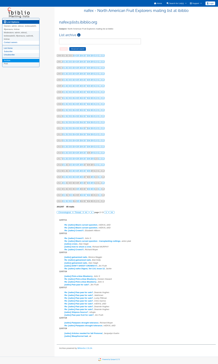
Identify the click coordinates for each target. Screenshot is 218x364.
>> (112, 212)
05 (78, 55)
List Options (11, 22)
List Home (8, 48)
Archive (7, 60)
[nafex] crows (71, 244)
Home (158, 3)
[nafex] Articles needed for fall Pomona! (83, 333)
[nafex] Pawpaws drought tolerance (81, 323)
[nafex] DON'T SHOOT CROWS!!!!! (80, 266)
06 (82, 55)
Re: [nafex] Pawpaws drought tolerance (83, 325)
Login (210, 3)
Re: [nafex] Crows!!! (74, 230)
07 (85, 55)
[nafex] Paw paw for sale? (76, 285)
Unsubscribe (9, 55)
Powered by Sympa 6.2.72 (111, 359)
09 (93, 55)
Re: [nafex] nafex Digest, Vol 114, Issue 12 (84, 268)
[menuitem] (158, 3)
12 (103, 55)
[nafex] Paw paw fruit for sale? (79, 315)
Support (194, 3)
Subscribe (8, 51)
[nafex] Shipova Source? (76, 312)
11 (100, 55)
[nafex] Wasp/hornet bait (76, 336)
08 (89, 55)
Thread (78, 212)
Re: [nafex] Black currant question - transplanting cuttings (92, 241)
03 (71, 62)
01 (64, 62)
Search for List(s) (175, 3)
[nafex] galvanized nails (75, 257)
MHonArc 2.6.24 (84, 348)
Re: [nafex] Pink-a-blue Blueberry (80, 279)
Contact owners (10, 42)
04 (75, 55)
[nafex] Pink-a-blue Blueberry (78, 276)
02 (68, 62)
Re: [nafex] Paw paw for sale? (78, 292)
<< (86, 212)
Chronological (64, 212)
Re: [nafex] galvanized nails (77, 260)
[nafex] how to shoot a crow (77, 247)
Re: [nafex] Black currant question (80, 225)
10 (96, 55)
